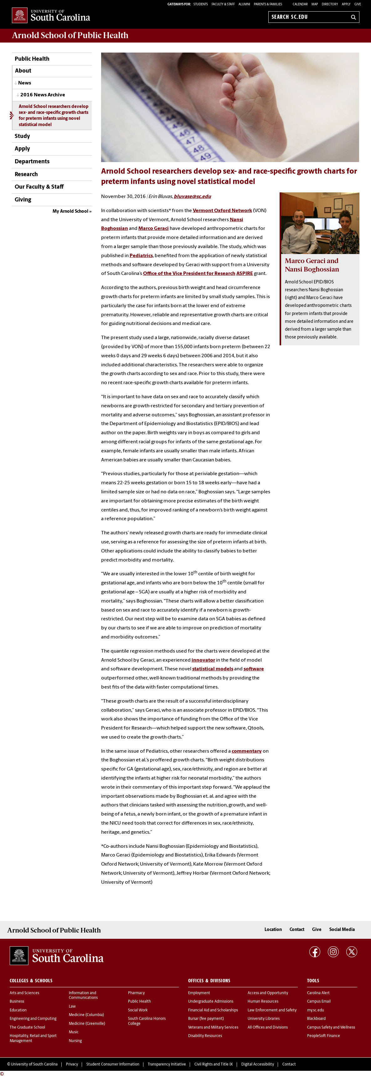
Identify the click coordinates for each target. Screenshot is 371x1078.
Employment (199, 993)
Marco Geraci (153, 228)
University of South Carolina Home (51, 16)
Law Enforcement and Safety (272, 1010)
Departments (32, 162)
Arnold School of (70, 35)
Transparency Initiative (167, 1064)
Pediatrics (141, 255)
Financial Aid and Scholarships (213, 1010)
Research (26, 175)
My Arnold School (70, 211)
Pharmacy (136, 993)
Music (74, 1032)
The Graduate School (27, 1028)
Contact (297, 930)
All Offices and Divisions (268, 1028)
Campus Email (319, 1002)
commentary (247, 751)
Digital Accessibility (257, 1064)
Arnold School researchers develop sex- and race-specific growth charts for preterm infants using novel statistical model (53, 116)
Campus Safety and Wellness (331, 1028)
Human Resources (263, 1002)
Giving (23, 200)
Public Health (32, 59)
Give (357, 4)
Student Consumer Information (112, 1064)
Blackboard (316, 1019)
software (254, 669)
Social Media (342, 930)
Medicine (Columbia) (86, 1015)
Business (17, 1002)
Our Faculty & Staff (39, 187)
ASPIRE (244, 273)
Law (72, 1007)
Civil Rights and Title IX (213, 1064)
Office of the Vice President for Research (189, 273)
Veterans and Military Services (213, 1028)
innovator (203, 660)
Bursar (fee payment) (206, 1019)
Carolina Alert (318, 993)
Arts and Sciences (24, 993)
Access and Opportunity (268, 993)
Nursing (75, 1041)
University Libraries (264, 1019)
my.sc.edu (315, 1010)
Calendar (300, 4)
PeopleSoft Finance (323, 1036)
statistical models (212, 669)
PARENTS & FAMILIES (268, 4)
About (23, 71)
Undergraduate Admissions (210, 1002)
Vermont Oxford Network (222, 210)
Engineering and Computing (33, 1019)
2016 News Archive (42, 95)
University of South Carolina (34, 1064)
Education (18, 1010)
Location (273, 930)
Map (315, 4)
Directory (330, 4)
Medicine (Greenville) (87, 1024)
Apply (346, 4)
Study (22, 137)
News (24, 83)
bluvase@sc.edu (192, 196)
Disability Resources (205, 1036)
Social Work (137, 1010)
